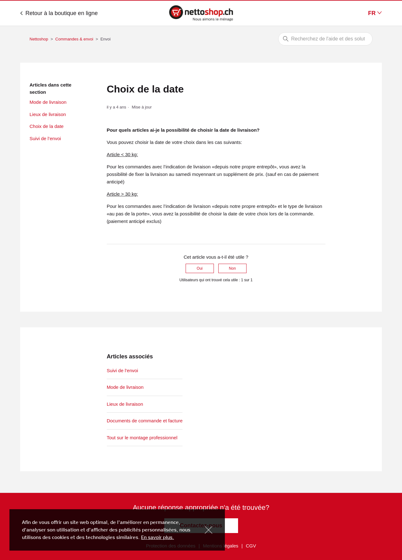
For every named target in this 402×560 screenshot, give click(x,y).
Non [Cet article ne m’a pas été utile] (232, 268)
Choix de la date (46, 126)
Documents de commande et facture (145, 420)
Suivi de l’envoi (45, 138)
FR (375, 13)
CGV (251, 545)
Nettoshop (39, 39)
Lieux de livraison (48, 114)
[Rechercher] (325, 39)
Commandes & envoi (74, 39)
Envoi (105, 39)
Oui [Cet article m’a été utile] (200, 268)
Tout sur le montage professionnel (142, 437)
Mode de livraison (48, 102)
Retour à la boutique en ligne (59, 13)
